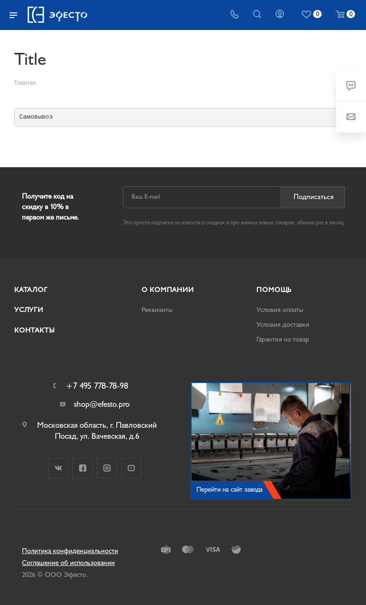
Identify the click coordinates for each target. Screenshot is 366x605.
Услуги (28, 309)
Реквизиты (157, 309)
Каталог (31, 289)
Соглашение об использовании (68, 562)
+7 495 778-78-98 (97, 386)
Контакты (34, 330)
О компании (168, 289)
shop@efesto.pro (102, 404)
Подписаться (314, 197)
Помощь (274, 289)
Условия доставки (282, 324)
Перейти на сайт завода (229, 489)
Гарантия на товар (282, 339)
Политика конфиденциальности (70, 550)
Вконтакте (58, 468)
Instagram (107, 468)
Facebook (82, 468)
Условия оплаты (279, 309)
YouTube (131, 468)
